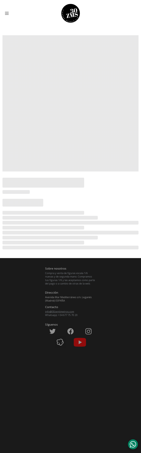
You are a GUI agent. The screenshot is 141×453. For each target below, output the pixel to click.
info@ (48, 311)
